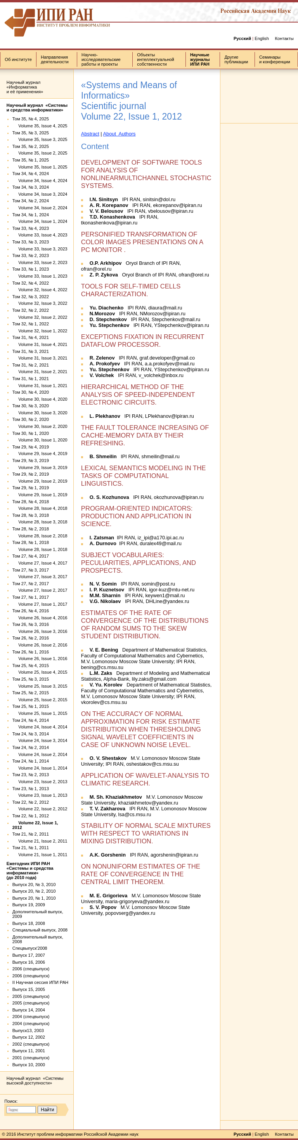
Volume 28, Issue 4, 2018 (40, 508)
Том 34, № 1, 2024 (30, 214)
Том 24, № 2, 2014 (30, 747)
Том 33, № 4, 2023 (30, 228)
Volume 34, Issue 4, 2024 (40, 180)
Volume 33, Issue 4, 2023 (40, 235)
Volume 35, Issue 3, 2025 (40, 139)
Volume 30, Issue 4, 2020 (40, 399)
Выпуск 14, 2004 (28, 1010)
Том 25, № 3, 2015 (30, 679)
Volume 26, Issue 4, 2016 (40, 617)
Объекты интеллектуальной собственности (155, 59)
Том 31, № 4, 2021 (30, 337)
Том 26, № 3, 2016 (30, 624)
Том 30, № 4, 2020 (30, 392)
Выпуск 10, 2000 (28, 1064)
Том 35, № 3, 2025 (30, 132)
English (262, 38)
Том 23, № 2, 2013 (30, 774)
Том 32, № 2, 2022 (30, 310)
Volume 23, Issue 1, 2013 (40, 795)
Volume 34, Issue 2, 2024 (40, 207)
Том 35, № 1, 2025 (30, 160)
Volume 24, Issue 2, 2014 (40, 754)
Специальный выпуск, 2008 (40, 930)
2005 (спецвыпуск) (31, 996)
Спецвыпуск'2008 (29, 948)
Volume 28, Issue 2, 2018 (40, 536)
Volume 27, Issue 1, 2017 (40, 604)
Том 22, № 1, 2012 (30, 815)
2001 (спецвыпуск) (31, 1057)
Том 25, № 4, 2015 (30, 665)
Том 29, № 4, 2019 (30, 447)
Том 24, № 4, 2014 (30, 720)
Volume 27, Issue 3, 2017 (40, 576)
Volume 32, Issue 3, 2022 (40, 303)
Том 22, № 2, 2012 (30, 802)
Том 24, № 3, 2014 (30, 734)
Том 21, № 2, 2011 (30, 834)
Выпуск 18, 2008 (28, 923)
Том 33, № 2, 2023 (30, 255)
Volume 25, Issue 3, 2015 (40, 686)
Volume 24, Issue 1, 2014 (40, 768)
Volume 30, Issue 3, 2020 (40, 412)
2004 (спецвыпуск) (31, 1016)
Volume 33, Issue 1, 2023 (40, 276)
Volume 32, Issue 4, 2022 (40, 289)
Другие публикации (236, 59)
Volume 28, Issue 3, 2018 (40, 522)
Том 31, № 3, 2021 (30, 351)
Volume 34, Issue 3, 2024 (40, 194)
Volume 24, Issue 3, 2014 (40, 740)
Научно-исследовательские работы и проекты (101, 59)
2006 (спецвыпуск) (31, 968)
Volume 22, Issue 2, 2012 (40, 808)
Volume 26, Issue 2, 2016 (40, 645)
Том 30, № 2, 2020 (30, 419)
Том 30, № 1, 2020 (30, 433)
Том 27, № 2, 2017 (30, 583)
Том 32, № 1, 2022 (30, 323)
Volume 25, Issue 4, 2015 (40, 672)
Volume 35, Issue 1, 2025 (40, 167)
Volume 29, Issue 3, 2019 (40, 467)
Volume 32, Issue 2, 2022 (40, 317)
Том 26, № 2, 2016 (30, 638)
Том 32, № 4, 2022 (30, 283)
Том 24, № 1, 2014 (30, 761)
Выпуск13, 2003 (28, 1030)
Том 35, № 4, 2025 (30, 118)
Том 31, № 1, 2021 (30, 378)
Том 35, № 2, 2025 (30, 146)
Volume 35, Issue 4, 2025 (40, 125)
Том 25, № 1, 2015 (30, 706)
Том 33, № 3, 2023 (30, 242)
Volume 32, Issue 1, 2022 (40, 330)
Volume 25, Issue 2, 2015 (40, 699)
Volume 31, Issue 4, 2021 (40, 344)
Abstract (90, 134)
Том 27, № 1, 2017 (30, 597)
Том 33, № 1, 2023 (30, 269)
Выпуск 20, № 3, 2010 (34, 884)
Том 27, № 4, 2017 (30, 556)
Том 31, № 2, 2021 (30, 365)
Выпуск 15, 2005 (28, 989)
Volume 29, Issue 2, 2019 (40, 481)
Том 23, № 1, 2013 (30, 788)
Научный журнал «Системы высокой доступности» (35, 1080)
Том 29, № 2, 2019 (30, 474)
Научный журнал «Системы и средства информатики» (37, 107)
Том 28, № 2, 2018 (30, 529)
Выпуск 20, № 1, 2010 (34, 898)
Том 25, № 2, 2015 (30, 692)
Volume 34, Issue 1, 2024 (40, 221)
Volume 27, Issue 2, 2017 (40, 590)
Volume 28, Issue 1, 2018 (40, 549)
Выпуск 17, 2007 (28, 955)
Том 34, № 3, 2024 (30, 187)
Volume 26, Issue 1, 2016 (40, 658)
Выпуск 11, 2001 (28, 1050)
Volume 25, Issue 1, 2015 (40, 713)
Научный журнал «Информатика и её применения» (25, 87)
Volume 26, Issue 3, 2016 (40, 631)
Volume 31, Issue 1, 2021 (40, 385)
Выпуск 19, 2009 (28, 904)
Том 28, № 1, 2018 (30, 542)
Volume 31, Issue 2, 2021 (40, 371)
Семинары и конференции (274, 59)
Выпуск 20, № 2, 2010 (34, 891)
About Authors (119, 134)
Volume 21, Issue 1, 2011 (40, 854)
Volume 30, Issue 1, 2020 (40, 440)
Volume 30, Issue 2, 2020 (40, 426)
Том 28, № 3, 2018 (30, 515)
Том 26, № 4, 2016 (30, 610)
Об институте (18, 59)
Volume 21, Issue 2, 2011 (40, 841)
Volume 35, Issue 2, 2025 (40, 153)
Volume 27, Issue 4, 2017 (40, 563)
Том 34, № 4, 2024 (30, 173)
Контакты (284, 38)
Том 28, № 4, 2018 (30, 501)
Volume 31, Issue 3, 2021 (40, 358)
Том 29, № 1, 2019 (30, 487)
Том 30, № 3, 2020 (30, 405)
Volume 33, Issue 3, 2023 (40, 249)
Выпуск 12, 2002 (28, 1037)
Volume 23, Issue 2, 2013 (40, 781)
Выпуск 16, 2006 (28, 962)
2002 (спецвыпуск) (31, 1044)
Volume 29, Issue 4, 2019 (40, 453)
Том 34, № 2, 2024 (30, 200)
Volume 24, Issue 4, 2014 (40, 727)
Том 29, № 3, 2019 (30, 460)
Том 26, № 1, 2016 (30, 652)
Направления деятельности (54, 59)
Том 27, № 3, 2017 (30, 570)
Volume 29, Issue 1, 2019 (40, 494)
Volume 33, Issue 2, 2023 (40, 262)
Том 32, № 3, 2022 (30, 296)
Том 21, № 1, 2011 (30, 847)
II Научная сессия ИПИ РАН (40, 982)
